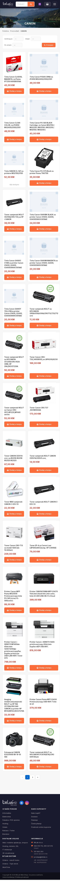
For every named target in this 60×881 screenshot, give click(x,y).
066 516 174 (38, 846)
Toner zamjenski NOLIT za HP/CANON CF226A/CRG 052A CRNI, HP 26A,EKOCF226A (14, 361)
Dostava (34, 817)
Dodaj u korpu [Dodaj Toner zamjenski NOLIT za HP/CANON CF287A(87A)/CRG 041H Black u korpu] (44, 767)
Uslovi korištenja (8, 877)
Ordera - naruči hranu (10, 860)
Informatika (6, 813)
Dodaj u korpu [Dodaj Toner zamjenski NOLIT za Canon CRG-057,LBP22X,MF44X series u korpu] (14, 424)
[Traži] (31, 4)
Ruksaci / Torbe (8, 830)
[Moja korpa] (47, 4)
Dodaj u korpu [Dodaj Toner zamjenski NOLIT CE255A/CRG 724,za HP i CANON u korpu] (14, 229)
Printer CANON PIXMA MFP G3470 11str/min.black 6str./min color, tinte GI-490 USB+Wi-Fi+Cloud (44, 594)
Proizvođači (14, 31)
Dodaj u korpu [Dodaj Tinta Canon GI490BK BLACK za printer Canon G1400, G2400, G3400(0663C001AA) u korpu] (44, 229)
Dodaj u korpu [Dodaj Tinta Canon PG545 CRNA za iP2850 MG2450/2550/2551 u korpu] (44, 91)
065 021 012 (48, 846)
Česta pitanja (36, 824)
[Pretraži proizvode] (22, 4)
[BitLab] (8, 4)
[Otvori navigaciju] (54, 4)
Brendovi (5, 834)
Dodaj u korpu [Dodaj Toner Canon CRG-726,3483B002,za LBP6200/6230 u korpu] (44, 376)
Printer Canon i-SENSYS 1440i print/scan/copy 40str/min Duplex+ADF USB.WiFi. (42, 644)
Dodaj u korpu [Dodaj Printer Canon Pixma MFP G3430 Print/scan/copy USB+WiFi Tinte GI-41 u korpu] (44, 721)
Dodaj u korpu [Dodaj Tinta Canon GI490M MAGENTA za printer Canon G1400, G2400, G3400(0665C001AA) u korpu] (44, 277)
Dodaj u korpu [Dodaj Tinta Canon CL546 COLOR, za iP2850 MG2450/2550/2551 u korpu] (14, 139)
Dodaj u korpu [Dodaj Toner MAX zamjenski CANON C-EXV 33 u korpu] (14, 514)
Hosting (5, 824)
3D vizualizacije (8, 853)
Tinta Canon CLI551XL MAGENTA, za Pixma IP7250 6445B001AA (13, 79)
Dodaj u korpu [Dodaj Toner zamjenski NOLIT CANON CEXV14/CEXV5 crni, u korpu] (44, 470)
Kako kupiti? (35, 813)
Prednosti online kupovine (41, 827)
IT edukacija (7, 850)
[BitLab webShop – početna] (9, 803)
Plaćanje (34, 820)
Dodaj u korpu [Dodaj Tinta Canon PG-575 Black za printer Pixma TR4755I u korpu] (44, 183)
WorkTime (6, 867)
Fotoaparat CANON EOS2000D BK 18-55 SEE (12, 754)
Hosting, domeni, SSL (10, 846)
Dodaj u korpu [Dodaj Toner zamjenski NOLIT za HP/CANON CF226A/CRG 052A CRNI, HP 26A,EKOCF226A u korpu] (14, 376)
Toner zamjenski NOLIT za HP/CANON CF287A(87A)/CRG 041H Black (42, 754)
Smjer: (27, 39)
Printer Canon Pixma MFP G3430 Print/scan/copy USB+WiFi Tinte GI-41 (43, 701)
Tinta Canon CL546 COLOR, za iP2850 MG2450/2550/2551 (12, 125)
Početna (5, 31)
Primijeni (48, 45)
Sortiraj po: (9, 39)
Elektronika (6, 817)
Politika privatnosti (22, 877)
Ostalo (4, 827)
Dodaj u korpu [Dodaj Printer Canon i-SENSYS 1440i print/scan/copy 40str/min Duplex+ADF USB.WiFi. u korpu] (44, 668)
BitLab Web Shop (22, 875)
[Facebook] (22, 803)
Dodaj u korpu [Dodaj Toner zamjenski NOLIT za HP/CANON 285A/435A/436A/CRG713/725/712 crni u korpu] (44, 325)
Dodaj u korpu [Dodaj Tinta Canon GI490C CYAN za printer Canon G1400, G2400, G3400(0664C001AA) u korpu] (14, 277)
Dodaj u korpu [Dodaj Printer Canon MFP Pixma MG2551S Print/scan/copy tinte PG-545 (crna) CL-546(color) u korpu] (14, 610)
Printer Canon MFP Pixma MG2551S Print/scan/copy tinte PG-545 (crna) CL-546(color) (13, 596)
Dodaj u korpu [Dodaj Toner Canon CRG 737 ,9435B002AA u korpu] (44, 424)
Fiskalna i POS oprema (11, 820)
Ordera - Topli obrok (10, 864)
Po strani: (8, 45)
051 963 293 (38, 851)
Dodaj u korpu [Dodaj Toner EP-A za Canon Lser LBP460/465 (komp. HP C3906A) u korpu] (44, 560)
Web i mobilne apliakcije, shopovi (15, 843)
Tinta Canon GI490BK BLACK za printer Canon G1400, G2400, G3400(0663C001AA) (43, 217)
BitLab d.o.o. (38, 842)
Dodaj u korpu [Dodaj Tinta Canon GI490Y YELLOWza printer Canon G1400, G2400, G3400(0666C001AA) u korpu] (14, 325)
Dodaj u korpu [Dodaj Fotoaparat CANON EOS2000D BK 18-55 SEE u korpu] (14, 767)
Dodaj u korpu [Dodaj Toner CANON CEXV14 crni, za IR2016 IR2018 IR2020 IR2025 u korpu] (14, 470)
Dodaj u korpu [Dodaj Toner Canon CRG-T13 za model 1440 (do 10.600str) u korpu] (14, 560)
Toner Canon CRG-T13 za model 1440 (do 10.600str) (13, 548)
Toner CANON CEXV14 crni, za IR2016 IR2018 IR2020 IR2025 (13, 458)
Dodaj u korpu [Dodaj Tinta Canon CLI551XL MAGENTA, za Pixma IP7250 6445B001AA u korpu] (14, 91)
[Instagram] (27, 803)
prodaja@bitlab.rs (40, 857)
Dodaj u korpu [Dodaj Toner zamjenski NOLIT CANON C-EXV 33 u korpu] (44, 514)
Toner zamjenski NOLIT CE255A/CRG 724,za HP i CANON (14, 217)
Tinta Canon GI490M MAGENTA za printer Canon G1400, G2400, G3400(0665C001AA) (44, 263)
